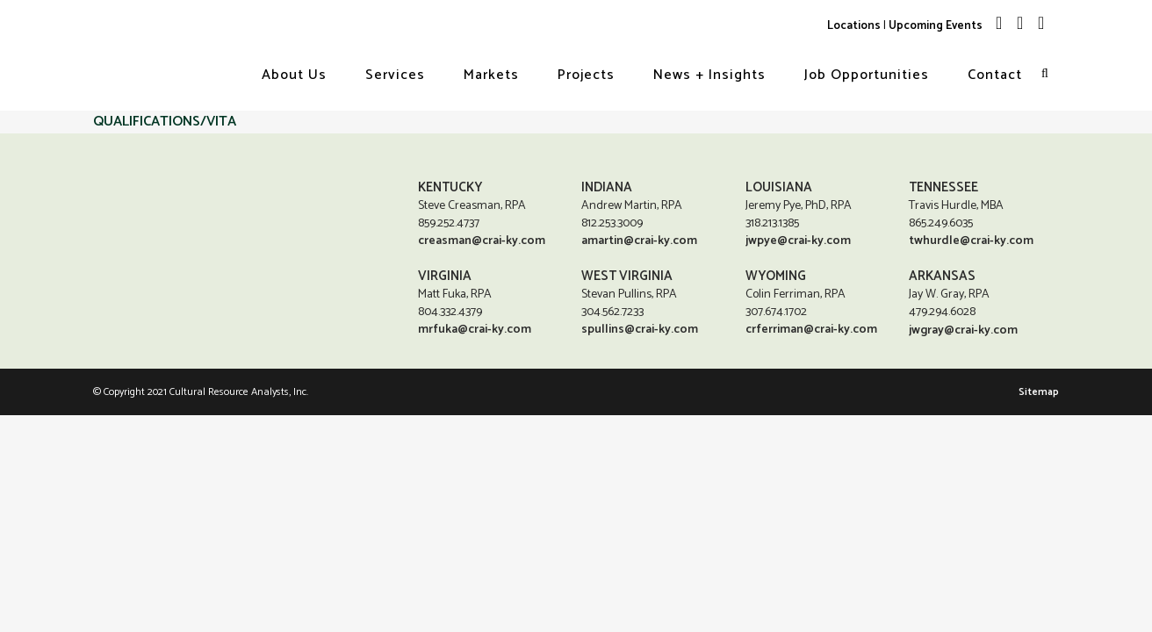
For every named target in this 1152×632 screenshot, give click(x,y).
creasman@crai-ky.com (481, 241)
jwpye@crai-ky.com (798, 241)
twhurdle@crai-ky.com (971, 241)
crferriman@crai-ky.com (811, 330)
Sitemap (1039, 392)
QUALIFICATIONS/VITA (164, 121)
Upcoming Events (936, 25)
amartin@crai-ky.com (639, 241)
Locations (854, 25)
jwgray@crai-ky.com (963, 331)
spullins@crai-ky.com (639, 330)
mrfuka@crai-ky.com (474, 330)
